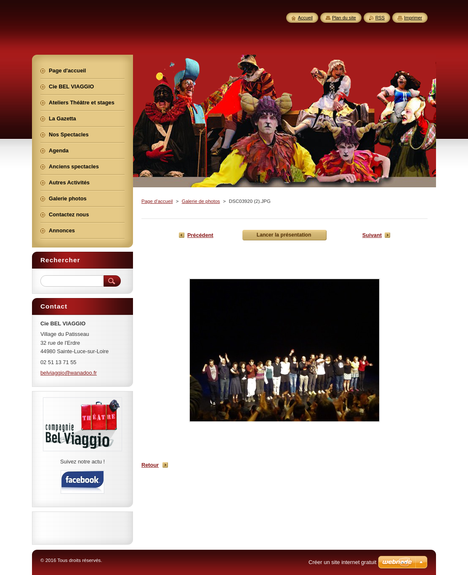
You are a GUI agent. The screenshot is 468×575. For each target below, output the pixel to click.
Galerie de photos (201, 201)
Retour (150, 465)
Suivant (372, 235)
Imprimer (413, 17)
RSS (380, 17)
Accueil (305, 17)
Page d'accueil (157, 201)
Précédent (200, 235)
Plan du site (344, 17)
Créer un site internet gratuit (342, 562)
